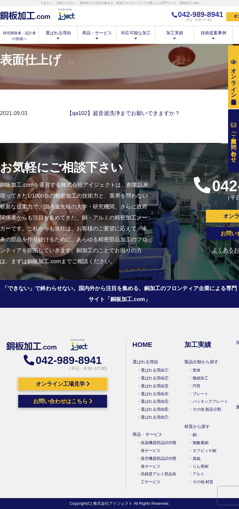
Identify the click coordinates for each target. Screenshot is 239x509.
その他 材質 (203, 482)
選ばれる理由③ (154, 386)
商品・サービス (97, 35)
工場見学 (234, 77)
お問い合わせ (234, 141)
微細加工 (200, 378)
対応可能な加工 (135, 35)
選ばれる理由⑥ (154, 409)
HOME (143, 344)
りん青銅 (200, 466)
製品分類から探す (201, 361)
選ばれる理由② (154, 378)
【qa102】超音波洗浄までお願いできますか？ (123, 113)
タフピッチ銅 (204, 450)
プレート (200, 394)
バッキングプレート (210, 401)
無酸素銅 (200, 442)
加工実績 (174, 35)
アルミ (198, 474)
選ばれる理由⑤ (154, 401)
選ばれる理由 (58, 35)
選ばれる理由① (154, 370)
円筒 (196, 386)
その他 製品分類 (207, 409)
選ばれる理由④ (154, 394)
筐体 (196, 370)
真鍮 (196, 458)
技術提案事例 (213, 35)
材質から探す (197, 426)
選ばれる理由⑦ (154, 417)
